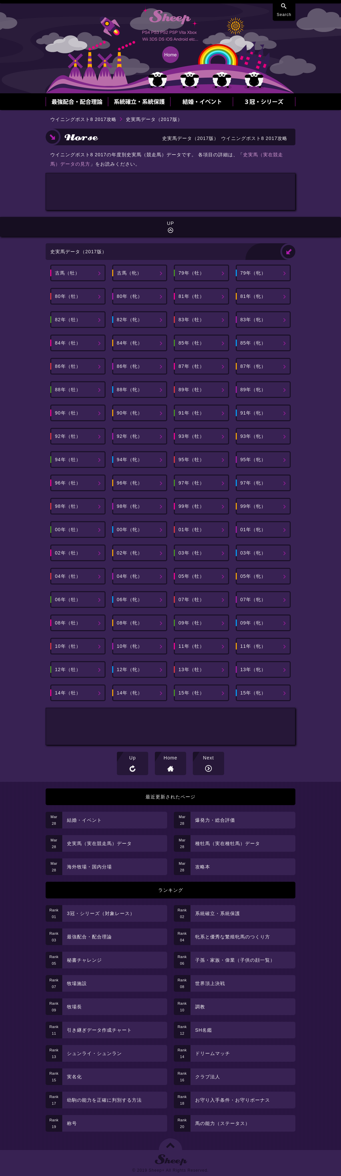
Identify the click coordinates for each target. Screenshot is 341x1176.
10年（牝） (130, 646)
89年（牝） (253, 389)
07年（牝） (253, 599)
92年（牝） (130, 436)
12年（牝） (130, 669)
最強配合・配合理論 (89, 936)
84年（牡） (68, 343)
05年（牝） (253, 576)
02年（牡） (68, 553)
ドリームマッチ (212, 1053)
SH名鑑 (203, 1030)
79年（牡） (191, 273)
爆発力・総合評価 (215, 820)
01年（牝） (253, 529)
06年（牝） (130, 599)
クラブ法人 (207, 1076)
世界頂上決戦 (210, 983)
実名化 (74, 1076)
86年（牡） (68, 366)
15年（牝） (253, 692)
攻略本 (202, 866)
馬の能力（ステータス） (222, 1123)
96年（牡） (68, 483)
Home (170, 757)
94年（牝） (130, 459)
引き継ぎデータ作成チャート (99, 1030)
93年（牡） (191, 436)
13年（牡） (191, 669)
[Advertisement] (170, 192)
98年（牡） (68, 506)
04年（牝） (130, 576)
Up (132, 757)
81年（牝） (253, 296)
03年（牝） (253, 553)
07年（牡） (191, 599)
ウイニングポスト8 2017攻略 (83, 119)
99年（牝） (253, 506)
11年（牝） (253, 646)
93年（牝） (253, 436)
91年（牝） (253, 413)
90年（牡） (68, 413)
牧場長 (74, 1006)
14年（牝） (130, 692)
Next (208, 757)
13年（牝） (253, 669)
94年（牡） (68, 459)
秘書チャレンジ (84, 960)
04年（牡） (68, 576)
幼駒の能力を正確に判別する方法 (104, 1100)
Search (284, 14)
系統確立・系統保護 (217, 913)
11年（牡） (191, 646)
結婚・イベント (84, 820)
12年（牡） (68, 669)
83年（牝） (253, 319)
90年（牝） (130, 413)
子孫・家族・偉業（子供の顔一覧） (235, 960)
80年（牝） (130, 296)
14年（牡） (68, 692)
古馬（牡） (67, 273)
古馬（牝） (129, 273)
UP (170, 223)
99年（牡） (191, 506)
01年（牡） (191, 529)
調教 (200, 1006)
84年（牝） (130, 343)
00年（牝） (130, 529)
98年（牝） (130, 506)
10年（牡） (68, 646)
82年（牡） (68, 319)
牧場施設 (77, 983)
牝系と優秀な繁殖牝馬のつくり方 (232, 936)
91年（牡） (191, 413)
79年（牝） (253, 273)
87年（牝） (253, 366)
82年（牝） (130, 319)
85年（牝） (253, 343)
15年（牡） (191, 692)
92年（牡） (68, 436)
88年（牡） (68, 389)
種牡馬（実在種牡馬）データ (227, 843)
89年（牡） (191, 389)
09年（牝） (253, 622)
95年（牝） (253, 459)
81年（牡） (191, 296)
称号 (72, 1123)
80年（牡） (68, 296)
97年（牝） (253, 483)
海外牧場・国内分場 (89, 866)
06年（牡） (68, 599)
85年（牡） (191, 343)
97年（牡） (191, 483)
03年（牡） (191, 553)
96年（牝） (130, 483)
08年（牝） (130, 622)
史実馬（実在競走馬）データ (99, 843)
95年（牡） (191, 459)
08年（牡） (68, 622)
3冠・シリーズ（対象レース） (101, 913)
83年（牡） (191, 319)
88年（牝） (130, 389)
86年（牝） (130, 366)
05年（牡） (191, 576)
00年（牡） (68, 529)
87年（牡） (191, 366)
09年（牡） (191, 622)
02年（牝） (130, 553)
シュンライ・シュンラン (94, 1053)
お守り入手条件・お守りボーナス (232, 1100)
